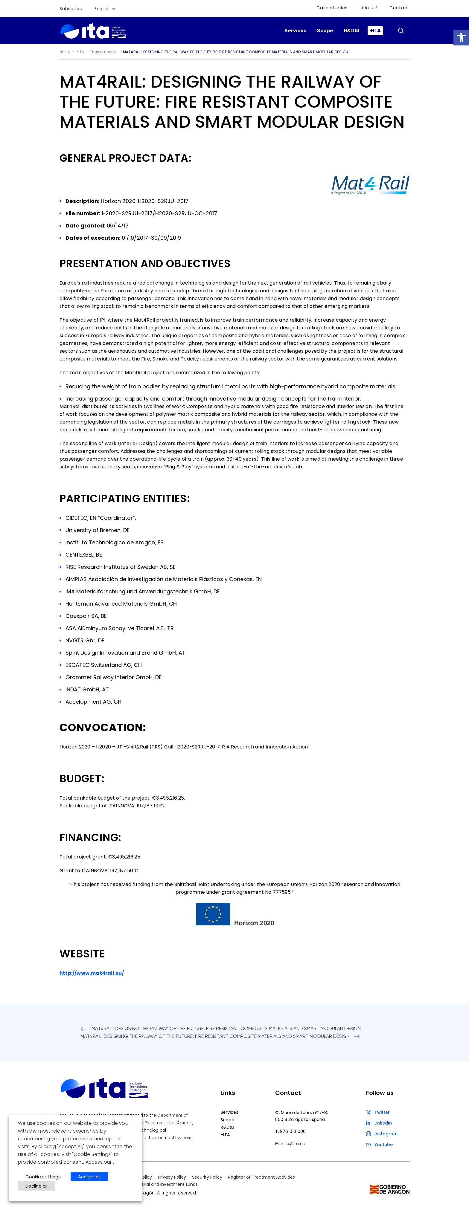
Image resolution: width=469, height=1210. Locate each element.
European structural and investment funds (153, 1184)
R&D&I (351, 30)
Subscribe (71, 9)
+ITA (375, 30)
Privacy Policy (172, 1177)
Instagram (386, 1134)
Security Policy (207, 1177)
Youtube (383, 1145)
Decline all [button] (36, 1186)
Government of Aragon (168, 1123)
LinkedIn (383, 1123)
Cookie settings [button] (43, 1177)
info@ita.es (293, 1144)
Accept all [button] (89, 1177)
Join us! (369, 8)
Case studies (332, 8)
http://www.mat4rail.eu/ (92, 973)
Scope (325, 30)
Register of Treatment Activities (261, 1177)
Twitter (382, 1112)
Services (295, 30)
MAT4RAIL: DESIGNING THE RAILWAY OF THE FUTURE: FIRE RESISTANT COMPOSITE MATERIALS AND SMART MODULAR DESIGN (226, 1028)
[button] (461, 37)
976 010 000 (293, 1131)
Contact (399, 8)
